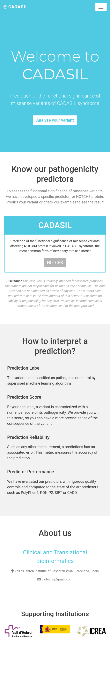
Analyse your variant (55, 120)
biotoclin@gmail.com (55, 579)
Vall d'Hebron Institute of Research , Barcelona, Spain (57, 571)
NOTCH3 (55, 262)
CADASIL (18, 6)
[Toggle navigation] (101, 7)
